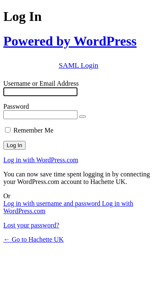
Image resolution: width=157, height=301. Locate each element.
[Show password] (82, 116)
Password (16, 106)
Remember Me (33, 130)
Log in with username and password (52, 203)
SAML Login (78, 65)
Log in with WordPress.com (40, 159)
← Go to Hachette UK (33, 239)
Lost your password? (31, 225)
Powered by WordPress (69, 40)
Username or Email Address (41, 83)
